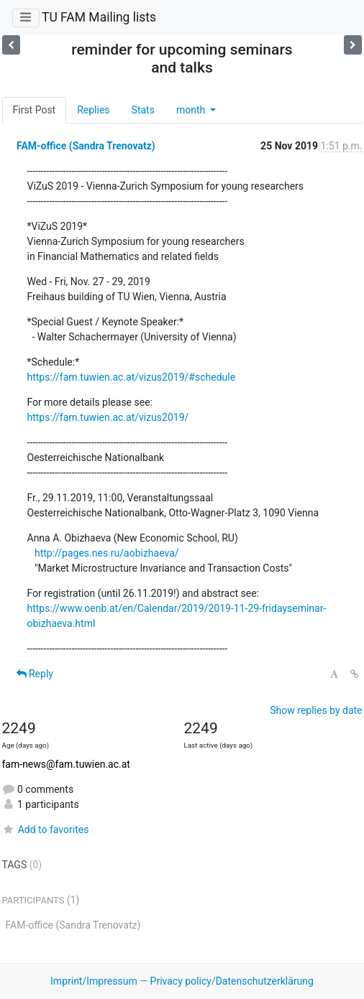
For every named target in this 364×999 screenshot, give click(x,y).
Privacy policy (180, 981)
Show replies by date (316, 710)
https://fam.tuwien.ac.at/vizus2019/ (108, 417)
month (192, 110)
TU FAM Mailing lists (99, 17)
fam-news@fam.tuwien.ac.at (66, 764)
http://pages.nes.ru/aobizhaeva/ (107, 553)
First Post (34, 110)
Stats (143, 110)
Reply (35, 673)
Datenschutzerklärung (265, 981)
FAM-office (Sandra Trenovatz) (86, 146)
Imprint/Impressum (93, 981)
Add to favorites (45, 829)
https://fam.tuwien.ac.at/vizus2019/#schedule (131, 377)
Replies (93, 110)
